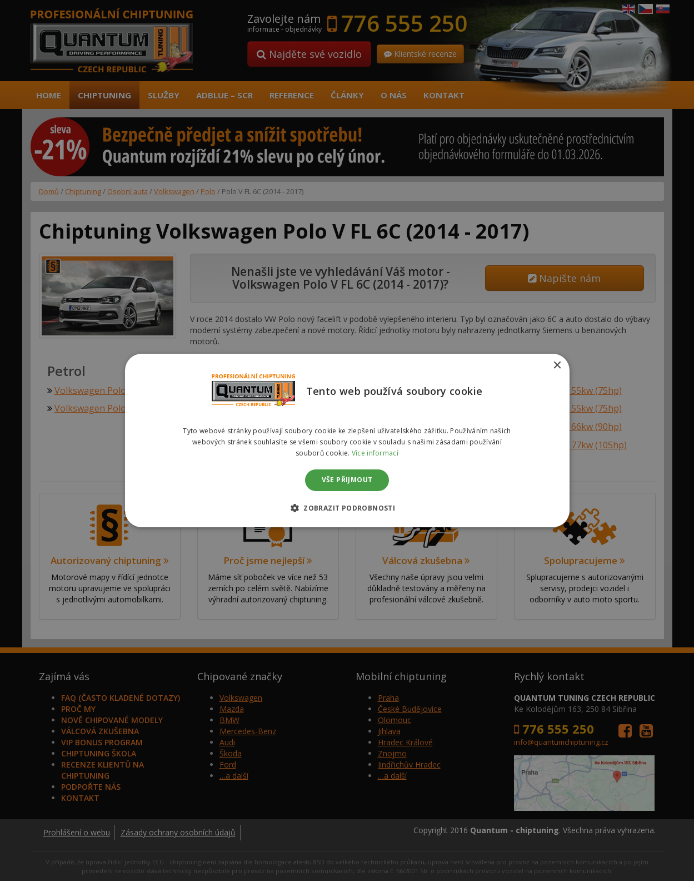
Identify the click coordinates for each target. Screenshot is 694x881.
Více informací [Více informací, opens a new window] (375, 453)
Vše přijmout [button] (347, 480)
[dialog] (347, 440)
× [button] (557, 366)
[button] (347, 507)
